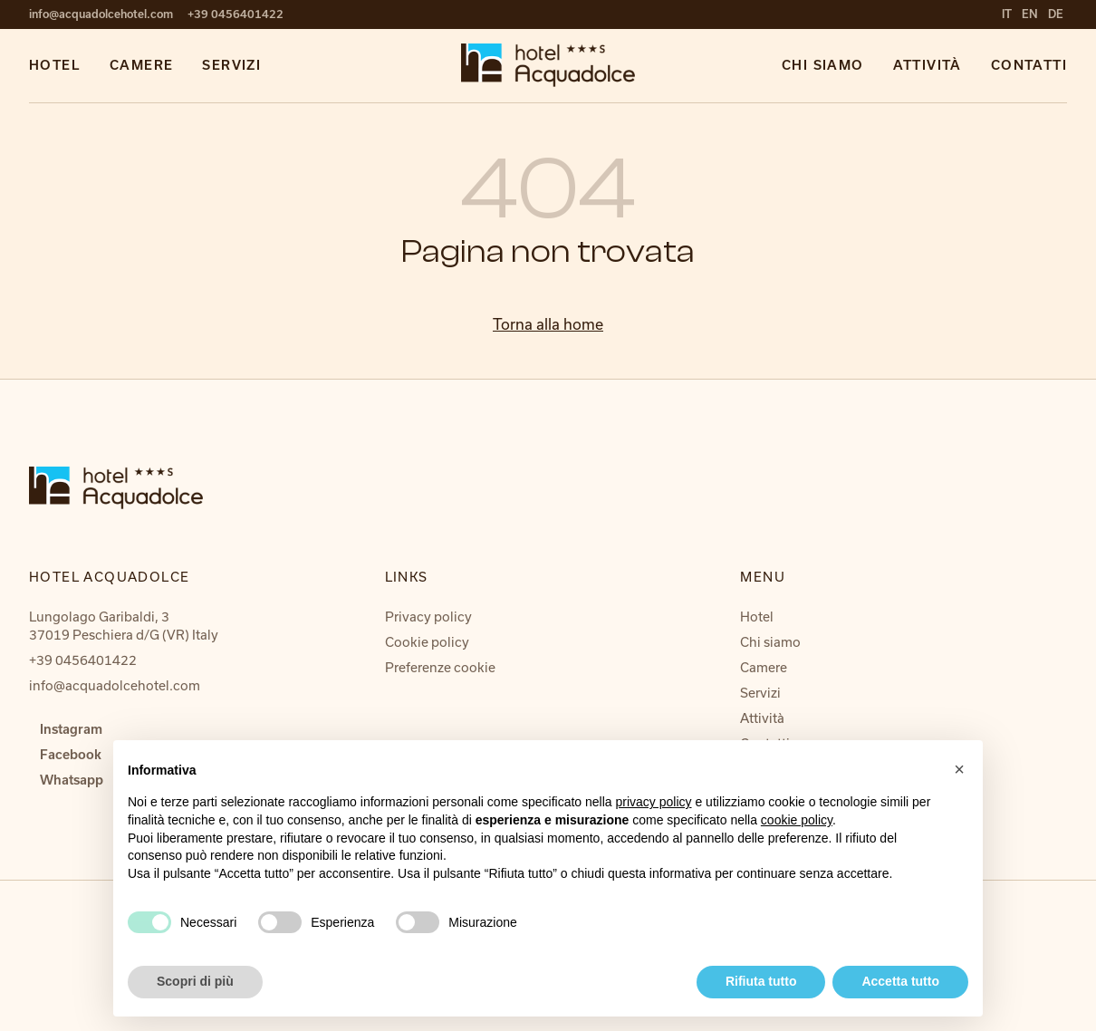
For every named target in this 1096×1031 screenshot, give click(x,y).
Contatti (1029, 65)
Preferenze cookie (440, 667)
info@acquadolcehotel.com (101, 14)
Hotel (55, 65)
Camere (141, 65)
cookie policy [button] (796, 820)
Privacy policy (428, 616)
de (1055, 14)
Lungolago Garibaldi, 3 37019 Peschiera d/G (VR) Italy (123, 625)
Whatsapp (71, 780)
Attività (927, 65)
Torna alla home (548, 323)
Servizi (231, 65)
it (1008, 14)
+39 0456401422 (235, 14)
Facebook (70, 754)
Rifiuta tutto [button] (761, 981)
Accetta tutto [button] (900, 981)
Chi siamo (823, 65)
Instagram (71, 729)
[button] (959, 769)
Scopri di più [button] (195, 981)
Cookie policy (427, 642)
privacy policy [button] (654, 802)
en (1031, 14)
